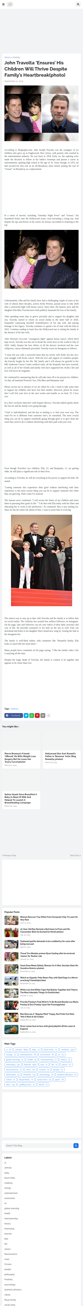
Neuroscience (14, 1070)
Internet (30, 1065)
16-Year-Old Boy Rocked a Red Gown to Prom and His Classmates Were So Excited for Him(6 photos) (45, 930)
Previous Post (10, 855)
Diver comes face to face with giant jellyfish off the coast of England (47, 1027)
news (30, 1070)
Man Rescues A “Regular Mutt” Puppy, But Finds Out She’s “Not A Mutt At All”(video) (47, 1015)
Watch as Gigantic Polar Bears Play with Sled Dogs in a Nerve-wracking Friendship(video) (49, 979)
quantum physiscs (66, 1075)
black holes (50, 1050)
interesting (13, 1065)
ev (61, 1055)
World (43, 1085)
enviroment (47, 1055)
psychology (46, 1075)
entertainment (28, 1055)
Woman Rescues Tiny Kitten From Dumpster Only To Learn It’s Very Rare (49, 918)
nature (66, 1065)
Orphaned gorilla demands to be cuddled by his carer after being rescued (47, 942)
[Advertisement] (41, 31)
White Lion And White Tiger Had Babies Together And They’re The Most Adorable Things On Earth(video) (49, 991)
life (54, 1065)
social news (44, 1080)
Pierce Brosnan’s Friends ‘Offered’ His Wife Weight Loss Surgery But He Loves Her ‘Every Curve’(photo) (20, 757)
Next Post (74, 855)
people (58, 1070)
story (10, 1085)
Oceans (44, 1070)
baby (36, 1050)
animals (21, 1050)
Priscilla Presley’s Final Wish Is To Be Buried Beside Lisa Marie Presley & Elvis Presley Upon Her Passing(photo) (49, 1003)
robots (10, 1080)
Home (7, 57)
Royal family (26, 1080)
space (59, 1080)
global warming (14, 1060)
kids (44, 1065)
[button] (3, 4)
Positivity (29, 1075)
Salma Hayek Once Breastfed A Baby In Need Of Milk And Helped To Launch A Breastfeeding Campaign (21, 798)
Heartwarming (49, 1060)
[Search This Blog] (38, 1145)
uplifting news (27, 1085)
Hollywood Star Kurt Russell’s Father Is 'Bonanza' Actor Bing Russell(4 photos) (60, 756)
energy (11, 1055)
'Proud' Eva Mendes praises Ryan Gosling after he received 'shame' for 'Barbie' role (47, 954)
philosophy (12, 1075)
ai (8, 1050)
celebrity (16, 57)
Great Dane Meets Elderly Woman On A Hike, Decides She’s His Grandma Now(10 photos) (49, 966)
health (31, 1060)
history (65, 1060)
